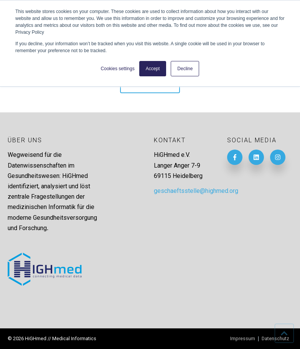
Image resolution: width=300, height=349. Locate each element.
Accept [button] (153, 68)
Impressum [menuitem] (242, 338)
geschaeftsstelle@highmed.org (196, 190)
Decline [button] (185, 68)
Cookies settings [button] (118, 68)
